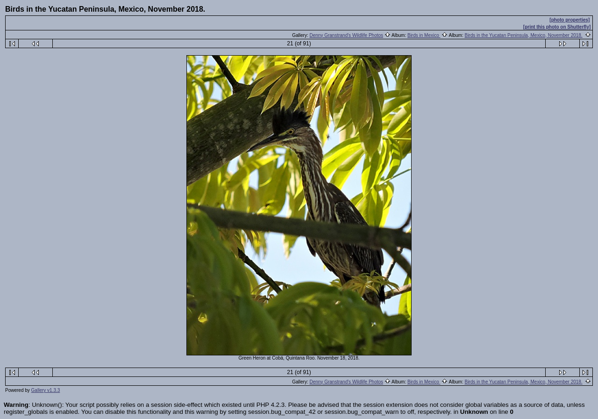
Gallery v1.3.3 (45, 390)
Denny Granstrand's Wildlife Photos (347, 35)
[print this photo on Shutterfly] (557, 26)
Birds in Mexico (424, 35)
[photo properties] (569, 19)
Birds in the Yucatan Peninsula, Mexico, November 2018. (523, 35)
